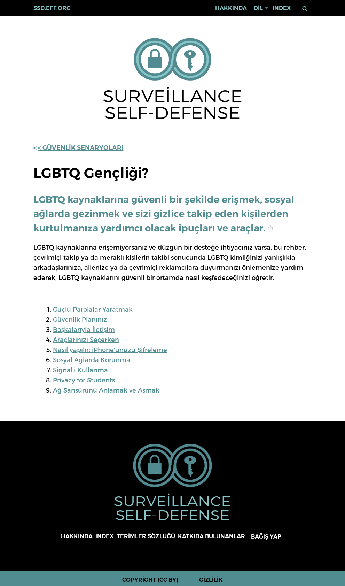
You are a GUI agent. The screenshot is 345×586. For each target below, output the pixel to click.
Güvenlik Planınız (80, 319)
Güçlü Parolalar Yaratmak (93, 309)
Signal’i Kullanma (80, 369)
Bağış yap (266, 536)
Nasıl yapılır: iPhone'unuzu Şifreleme (110, 349)
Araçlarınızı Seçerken (86, 339)
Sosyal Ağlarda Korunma (91, 359)
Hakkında (231, 8)
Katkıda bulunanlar (211, 536)
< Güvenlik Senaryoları (81, 148)
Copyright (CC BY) (150, 580)
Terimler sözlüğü (146, 536)
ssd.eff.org (52, 8)
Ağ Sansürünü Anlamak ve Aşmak (106, 390)
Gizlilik (211, 580)
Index (282, 8)
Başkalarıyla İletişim (84, 329)
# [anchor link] (270, 227)
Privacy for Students (84, 379)
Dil (258, 8)
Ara (304, 8)
